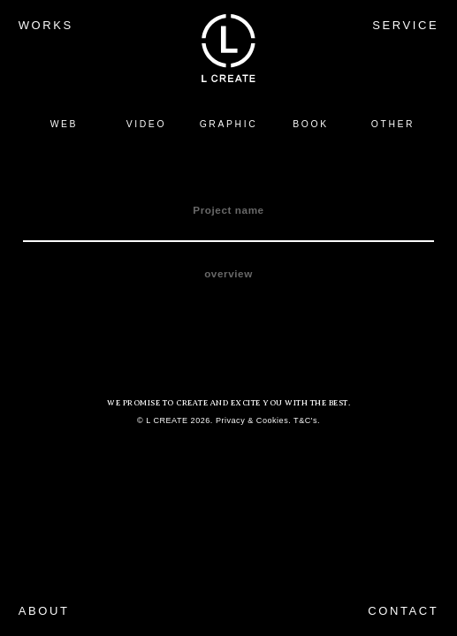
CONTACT (403, 610)
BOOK (310, 124)
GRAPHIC (229, 124)
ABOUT (44, 610)
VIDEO (146, 124)
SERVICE (405, 25)
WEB (64, 124)
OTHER (393, 124)
